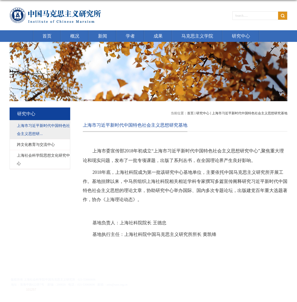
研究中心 (241, 36)
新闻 (102, 36)
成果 (158, 36)
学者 (130, 36)
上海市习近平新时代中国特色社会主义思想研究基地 (249, 113)
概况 (74, 36)
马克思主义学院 (197, 36)
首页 (47, 36)
